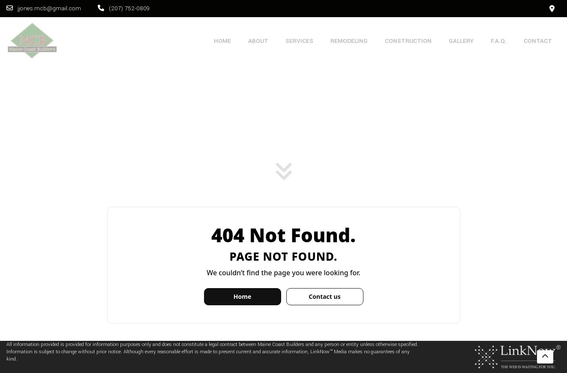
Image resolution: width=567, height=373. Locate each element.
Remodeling (349, 41)
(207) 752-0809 (124, 8)
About (258, 41)
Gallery (461, 41)
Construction (408, 41)
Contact (538, 41)
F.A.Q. (499, 41)
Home (222, 41)
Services (299, 41)
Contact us (324, 296)
